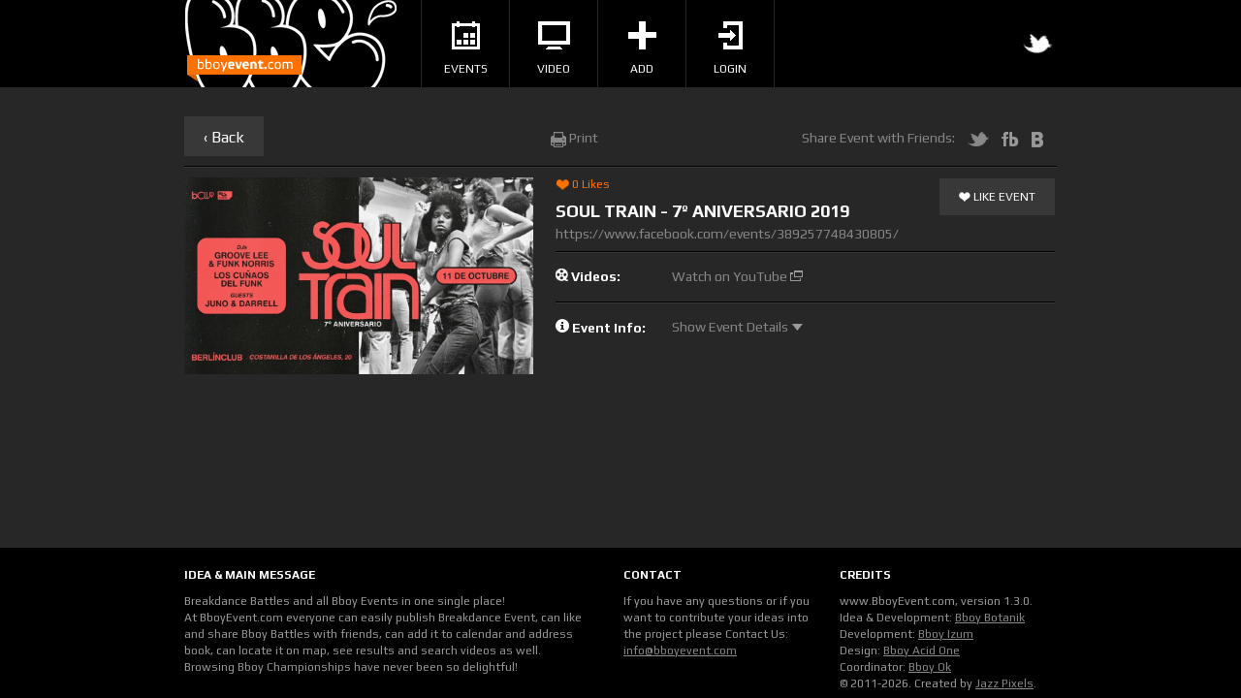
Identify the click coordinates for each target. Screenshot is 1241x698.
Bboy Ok (929, 667)
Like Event (997, 198)
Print (574, 137)
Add (642, 48)
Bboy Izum (945, 634)
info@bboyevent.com (680, 650)
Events (466, 48)
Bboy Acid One (921, 650)
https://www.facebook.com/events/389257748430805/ (727, 233)
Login (730, 48)
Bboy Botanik (990, 617)
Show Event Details (737, 326)
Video (553, 48)
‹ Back (224, 137)
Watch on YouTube (737, 276)
